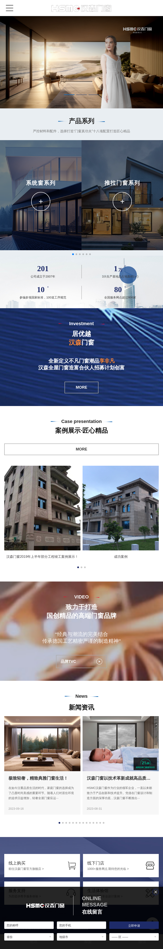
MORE (81, 387)
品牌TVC (81, 661)
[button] (69, 94)
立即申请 (134, 925)
